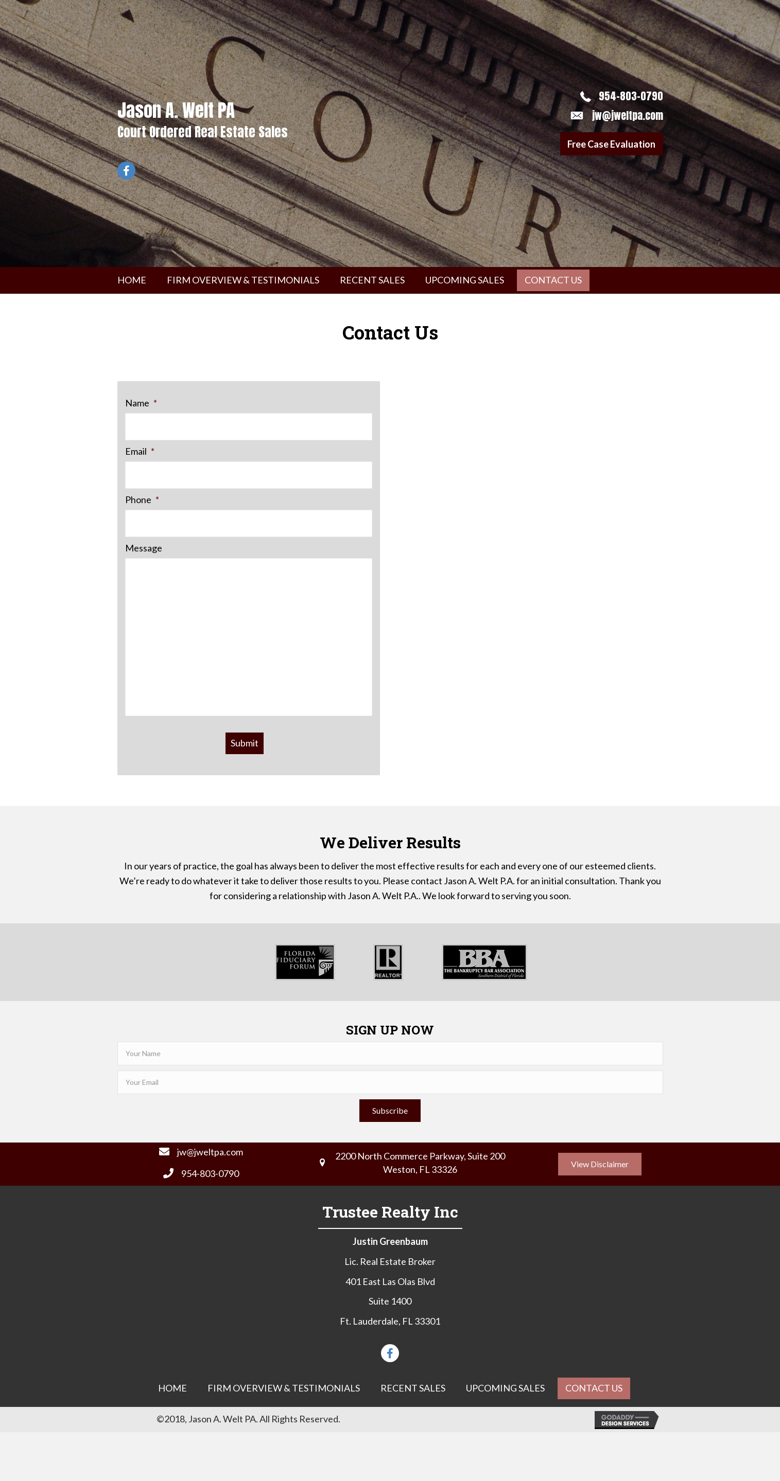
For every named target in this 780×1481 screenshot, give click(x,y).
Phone (142, 498)
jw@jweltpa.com (627, 115)
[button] (611, 143)
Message (143, 546)
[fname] (390, 1053)
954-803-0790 (631, 96)
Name (141, 402)
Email (139, 450)
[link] (132, 280)
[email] (390, 1082)
